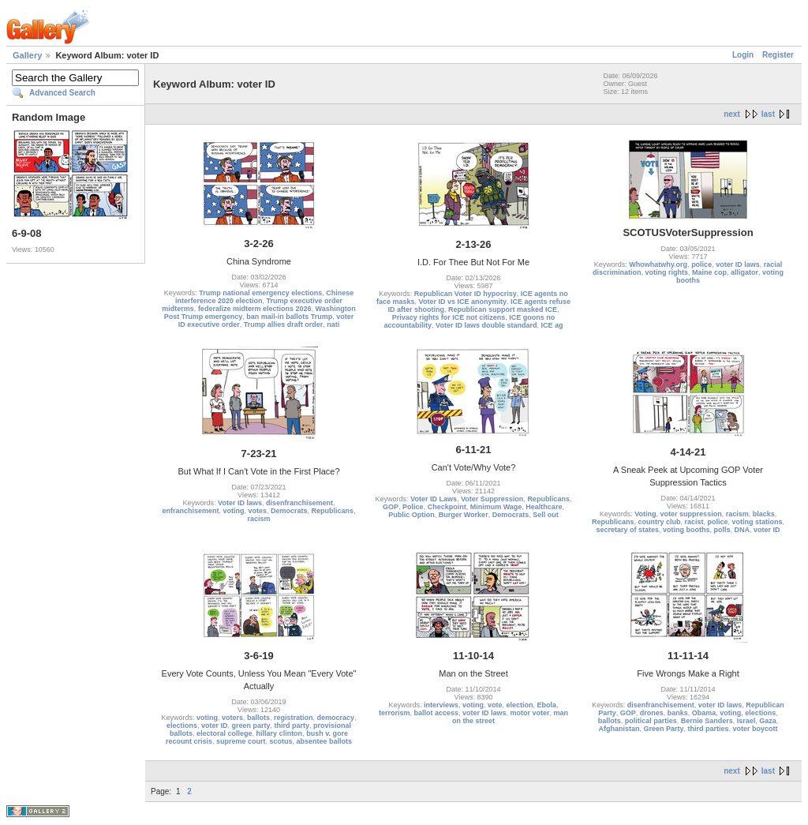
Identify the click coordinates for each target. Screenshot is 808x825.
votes (257, 511)
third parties (708, 729)
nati (333, 324)
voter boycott (755, 729)
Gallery (27, 55)
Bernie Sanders (707, 721)
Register (778, 55)
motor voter (530, 713)
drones (652, 713)
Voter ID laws (240, 503)
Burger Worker (463, 515)
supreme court (241, 741)
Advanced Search (62, 92)
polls (722, 530)
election (520, 705)
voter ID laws (738, 264)
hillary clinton (279, 733)
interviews (441, 705)
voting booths (686, 530)
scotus (281, 741)
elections (181, 725)
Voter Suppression (492, 499)
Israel (746, 721)
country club (659, 522)
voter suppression (691, 514)
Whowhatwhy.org (658, 264)
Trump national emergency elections (260, 293)
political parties (651, 721)
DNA (742, 530)
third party (292, 725)
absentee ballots (325, 741)
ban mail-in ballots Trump (289, 317)
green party (250, 725)
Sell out (546, 515)
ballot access (435, 713)
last (768, 114)
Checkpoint (447, 507)
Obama (704, 713)
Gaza (767, 721)
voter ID (767, 530)
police (701, 264)
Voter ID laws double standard (486, 325)
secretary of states (627, 530)
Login (743, 55)
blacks (764, 514)
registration (293, 718)
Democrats (289, 511)
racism (258, 519)
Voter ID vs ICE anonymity (463, 302)
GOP (390, 507)
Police (413, 507)
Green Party (663, 729)
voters (232, 718)
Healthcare (544, 507)
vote (495, 705)
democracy (336, 718)
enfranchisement (190, 511)
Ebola (547, 705)
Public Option (411, 515)
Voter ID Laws (433, 499)
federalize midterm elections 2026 (255, 309)
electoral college (224, 733)
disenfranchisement (299, 503)
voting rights (666, 272)
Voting (645, 514)
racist (693, 522)
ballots (258, 718)
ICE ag (552, 325)
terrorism (394, 713)
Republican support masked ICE (502, 309)
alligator (744, 272)
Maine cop (709, 272)
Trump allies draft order (284, 324)
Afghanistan (618, 729)
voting (233, 511)
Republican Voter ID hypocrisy (465, 294)
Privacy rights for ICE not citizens (449, 317)
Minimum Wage (496, 507)
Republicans (333, 511)
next (732, 114)
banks (678, 713)
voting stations (757, 522)
